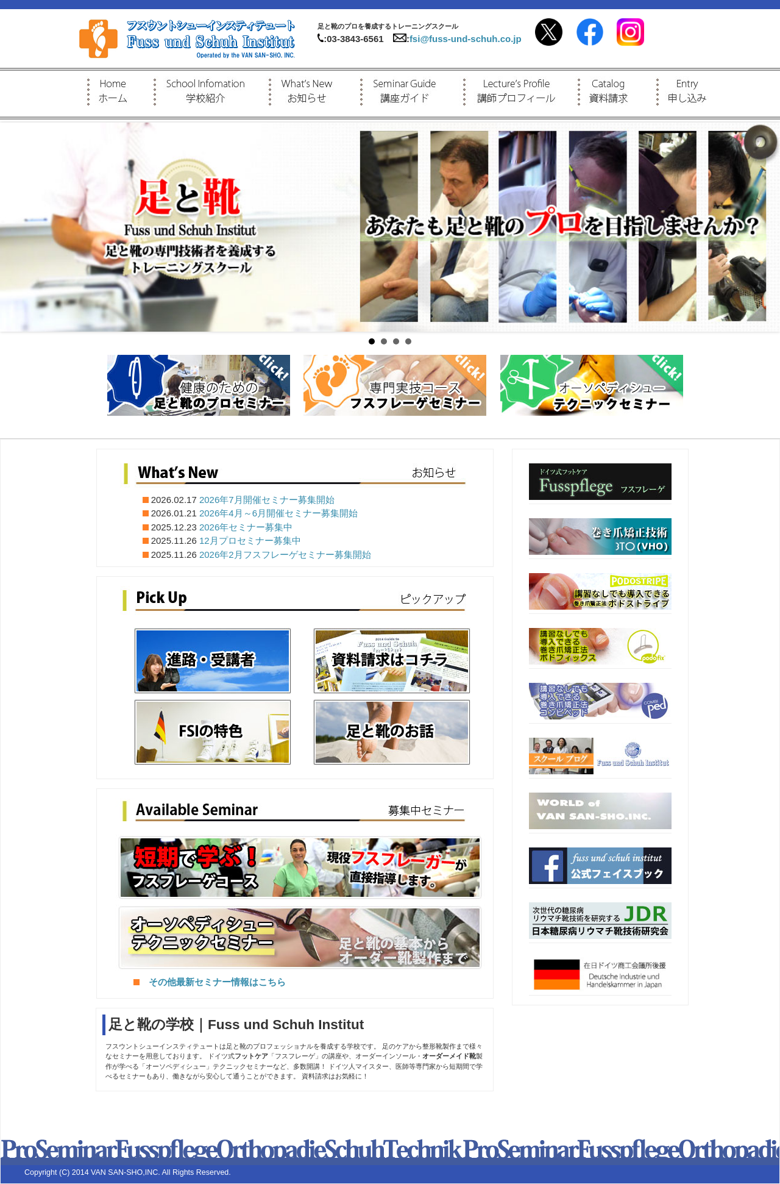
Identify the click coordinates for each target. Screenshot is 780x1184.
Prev (16, 227)
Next (764, 227)
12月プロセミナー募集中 (250, 540)
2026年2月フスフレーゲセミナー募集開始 (285, 554)
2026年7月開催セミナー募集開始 (267, 499)
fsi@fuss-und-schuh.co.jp (466, 39)
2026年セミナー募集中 (245, 527)
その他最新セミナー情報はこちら (209, 982)
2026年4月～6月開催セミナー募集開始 (278, 513)
